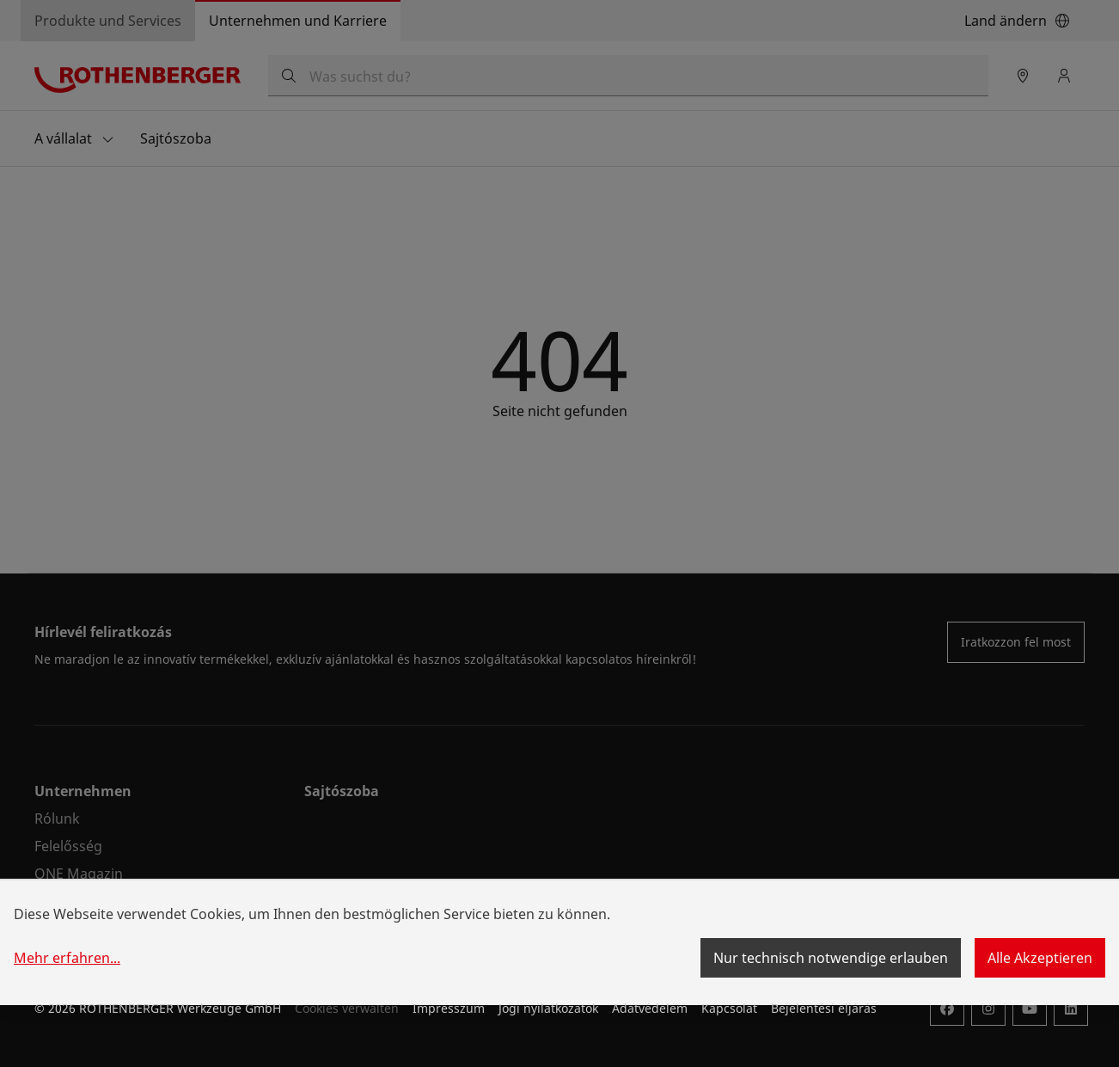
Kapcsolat (729, 1008)
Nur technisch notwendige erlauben (830, 957)
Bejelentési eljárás (824, 1008)
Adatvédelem (650, 1008)
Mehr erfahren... (67, 957)
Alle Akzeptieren (1040, 957)
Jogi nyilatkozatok (548, 1008)
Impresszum (449, 1008)
